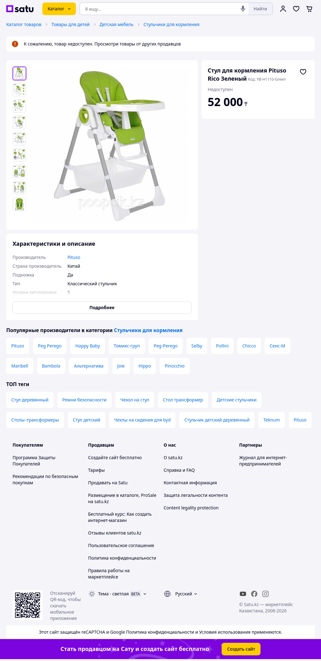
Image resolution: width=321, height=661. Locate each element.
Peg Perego (49, 346)
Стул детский (86, 420)
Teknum (271, 420)
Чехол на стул (134, 400)
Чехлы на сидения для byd (142, 420)
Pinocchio (174, 366)
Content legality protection (191, 508)
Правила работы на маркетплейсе (109, 573)
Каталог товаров (23, 24)
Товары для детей (70, 24)
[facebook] (254, 594)
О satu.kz (173, 457)
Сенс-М (277, 346)
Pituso (17, 346)
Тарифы (96, 470)
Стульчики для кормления (172, 24)
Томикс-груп (127, 346)
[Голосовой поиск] (243, 9)
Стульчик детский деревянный (217, 420)
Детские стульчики (237, 400)
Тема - (113, 594)
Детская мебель (117, 24)
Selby (197, 346)
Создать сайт (241, 649)
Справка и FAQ (179, 470)
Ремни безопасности (84, 400)
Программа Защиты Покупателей (34, 460)
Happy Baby (87, 346)
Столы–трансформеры (35, 420)
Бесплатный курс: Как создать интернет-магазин (120, 517)
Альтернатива (88, 366)
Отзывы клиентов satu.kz (114, 533)
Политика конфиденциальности (122, 558)
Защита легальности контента (196, 495)
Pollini (222, 346)
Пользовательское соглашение (121, 545)
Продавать (99, 483)
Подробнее (101, 307)
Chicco (249, 346)
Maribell (19, 366)
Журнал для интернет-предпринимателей (263, 460)
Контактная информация (190, 483)
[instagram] (265, 594)
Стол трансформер (183, 400)
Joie (121, 366)
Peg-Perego (165, 346)
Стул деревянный (30, 400)
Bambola (51, 366)
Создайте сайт (103, 457)
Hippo (145, 366)
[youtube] (243, 594)
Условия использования (224, 632)
